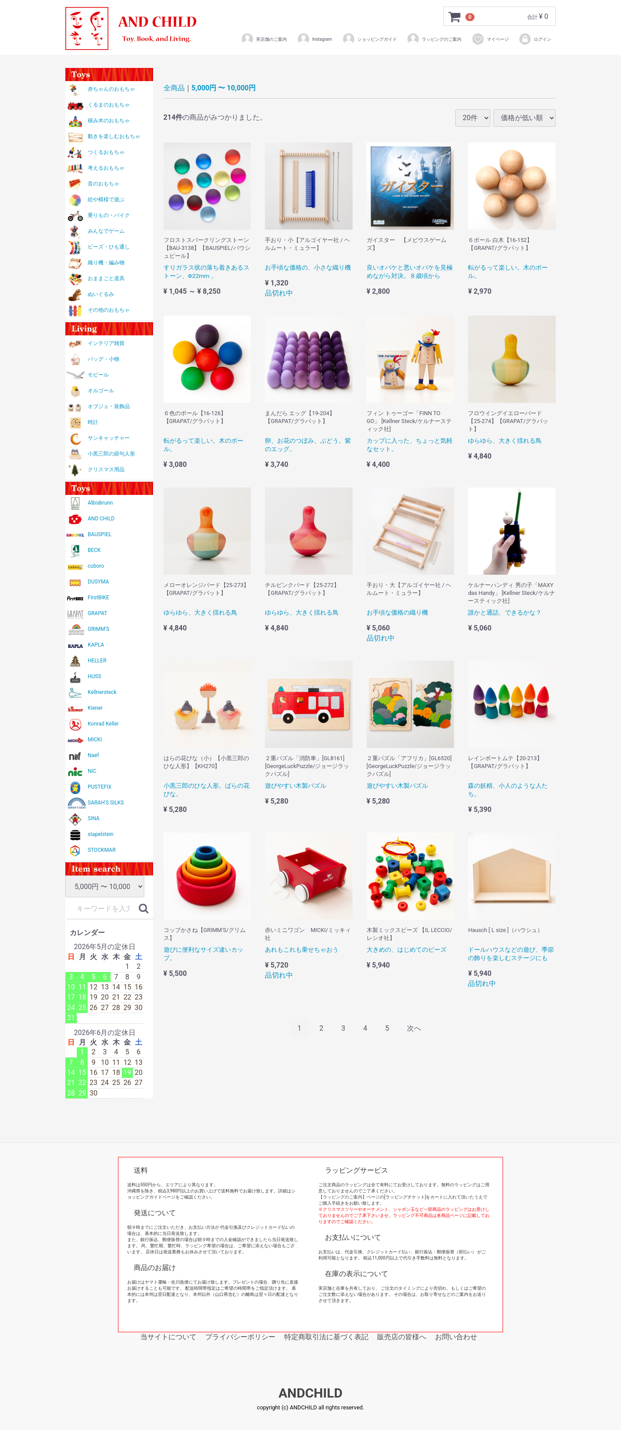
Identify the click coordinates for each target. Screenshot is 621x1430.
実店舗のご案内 (264, 39)
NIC (92, 771)
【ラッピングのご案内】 (342, 1197)
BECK (94, 550)
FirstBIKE (98, 597)
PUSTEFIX (99, 787)
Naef (93, 755)
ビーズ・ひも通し (109, 247)
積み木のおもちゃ (109, 120)
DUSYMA (98, 582)
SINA (94, 818)
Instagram (314, 39)
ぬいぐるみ (101, 294)
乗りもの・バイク (109, 215)
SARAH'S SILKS (106, 803)
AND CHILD (101, 519)
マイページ (490, 39)
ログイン (534, 39)
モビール (98, 375)
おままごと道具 (106, 278)
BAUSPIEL (99, 534)
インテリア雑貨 (106, 343)
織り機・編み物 (106, 263)
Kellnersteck (102, 692)
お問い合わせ (456, 1337)
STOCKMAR (102, 850)
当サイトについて (168, 1337)
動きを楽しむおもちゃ (114, 136)
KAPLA (96, 645)
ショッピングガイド (369, 39)
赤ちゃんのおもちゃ (111, 89)
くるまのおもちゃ (109, 105)
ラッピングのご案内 (434, 39)
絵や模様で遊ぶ (106, 199)
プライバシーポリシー (240, 1337)
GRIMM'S (98, 629)
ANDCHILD (310, 1393)
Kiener (95, 708)
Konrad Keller (103, 724)
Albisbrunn (100, 503)
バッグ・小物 (103, 359)
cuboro (96, 566)
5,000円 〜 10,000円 (224, 88)
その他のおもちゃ (109, 310)
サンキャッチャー (109, 438)
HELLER (97, 661)
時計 (93, 422)
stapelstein (101, 834)
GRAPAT (97, 613)
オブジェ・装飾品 (109, 406)
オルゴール (101, 391)
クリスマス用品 (106, 469)
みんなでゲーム (106, 231)
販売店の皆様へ (401, 1337)
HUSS (94, 676)
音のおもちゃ (103, 184)
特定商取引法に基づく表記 (326, 1337)
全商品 (174, 88)
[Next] (414, 1028)
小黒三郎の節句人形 (111, 454)
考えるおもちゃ (106, 168)
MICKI (95, 739)
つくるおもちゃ (106, 152)
